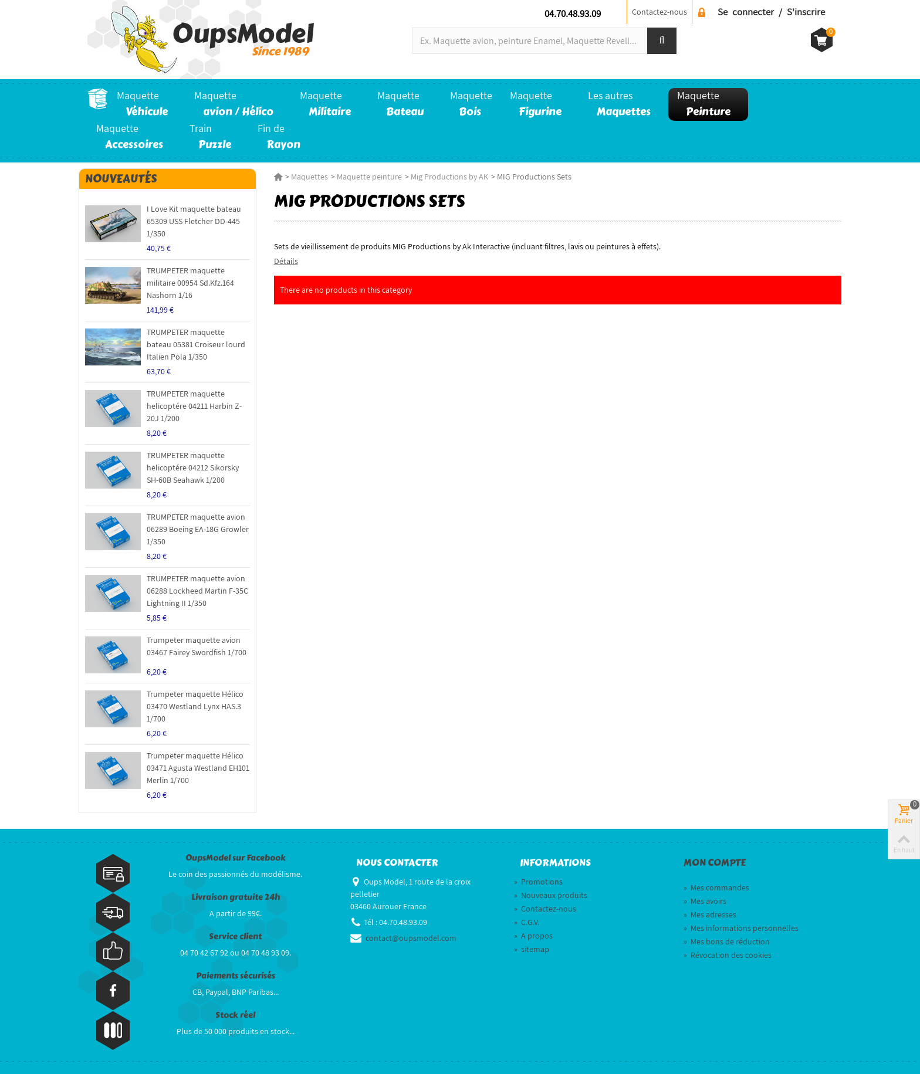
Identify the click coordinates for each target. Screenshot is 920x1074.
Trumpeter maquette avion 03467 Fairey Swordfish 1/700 (196, 646)
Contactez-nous (659, 11)
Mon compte (715, 863)
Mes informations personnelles (741, 928)
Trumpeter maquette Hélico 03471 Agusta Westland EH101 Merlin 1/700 (198, 767)
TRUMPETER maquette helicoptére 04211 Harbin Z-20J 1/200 (194, 405)
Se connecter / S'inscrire (771, 11)
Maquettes (309, 176)
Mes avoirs (705, 901)
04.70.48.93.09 (572, 13)
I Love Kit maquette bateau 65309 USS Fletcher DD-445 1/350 (194, 221)
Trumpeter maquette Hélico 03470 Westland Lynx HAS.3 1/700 (195, 706)
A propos (533, 935)
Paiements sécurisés (235, 976)
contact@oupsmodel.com (411, 938)
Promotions (538, 881)
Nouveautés (121, 178)
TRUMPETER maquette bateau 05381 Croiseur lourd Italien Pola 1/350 (196, 344)
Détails (286, 261)
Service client (235, 936)
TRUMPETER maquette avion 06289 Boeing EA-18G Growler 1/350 (198, 529)
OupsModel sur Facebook (235, 858)
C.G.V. (526, 922)
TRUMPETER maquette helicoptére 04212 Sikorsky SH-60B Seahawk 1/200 (193, 467)
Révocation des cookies (728, 955)
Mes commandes (716, 887)
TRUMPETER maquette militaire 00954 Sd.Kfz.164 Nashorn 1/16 (190, 282)
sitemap (531, 949)
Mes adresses (710, 914)
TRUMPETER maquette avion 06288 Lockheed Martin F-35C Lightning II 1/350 (197, 590)
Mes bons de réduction (727, 941)
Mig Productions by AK (449, 176)
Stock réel (235, 1015)
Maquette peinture (369, 176)
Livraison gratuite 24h (235, 897)
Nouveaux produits (550, 895)
